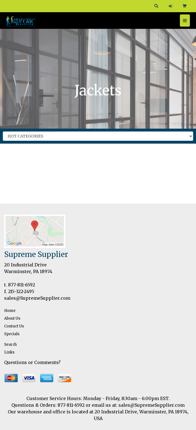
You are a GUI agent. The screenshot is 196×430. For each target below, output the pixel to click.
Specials (11, 334)
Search (10, 344)
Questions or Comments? (32, 362)
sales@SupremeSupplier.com (37, 298)
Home (10, 310)
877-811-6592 (21, 284)
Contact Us (14, 326)
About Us (12, 318)
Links (9, 352)
